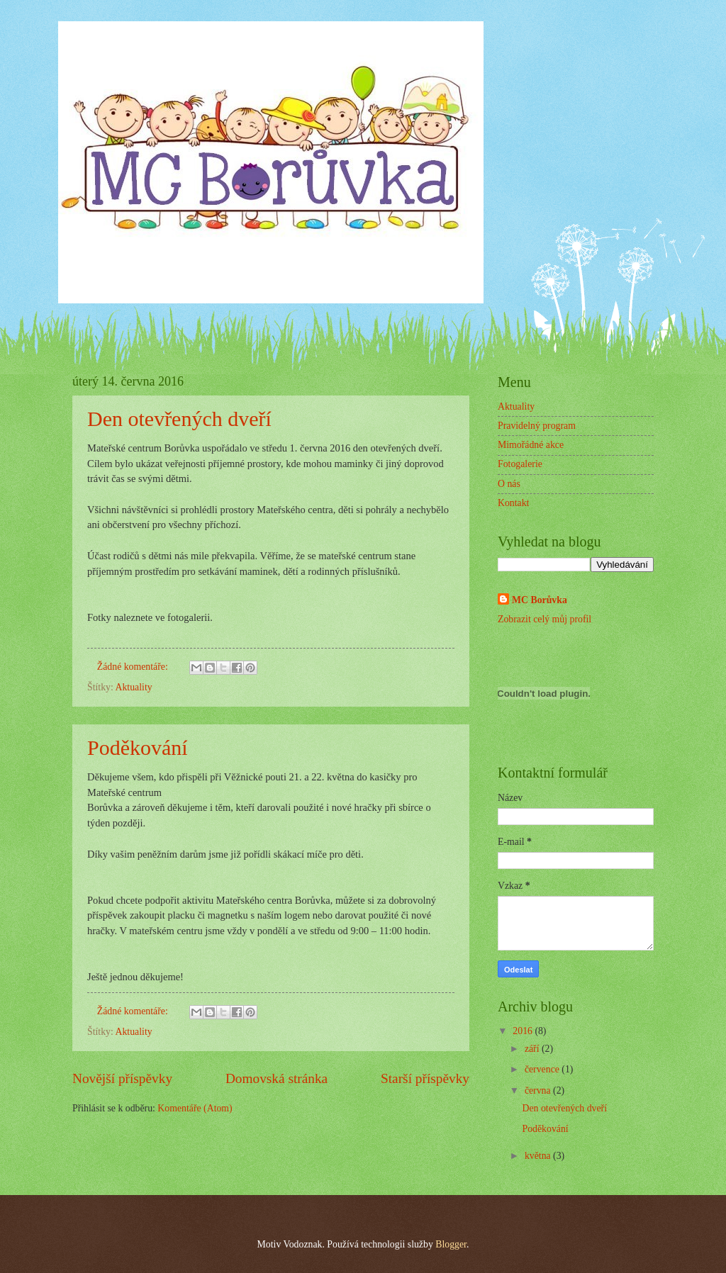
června (539, 1090)
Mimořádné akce (531, 444)
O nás (509, 483)
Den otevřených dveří (179, 418)
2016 (524, 1031)
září (533, 1048)
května (539, 1155)
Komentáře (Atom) (194, 1108)
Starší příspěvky (425, 1078)
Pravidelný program (537, 425)
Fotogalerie (520, 464)
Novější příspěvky (122, 1078)
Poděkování (137, 747)
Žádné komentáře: (133, 666)
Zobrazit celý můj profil (544, 619)
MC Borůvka (539, 600)
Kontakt (513, 503)
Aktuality (134, 687)
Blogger (451, 1244)
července (543, 1069)
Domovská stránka (276, 1078)
